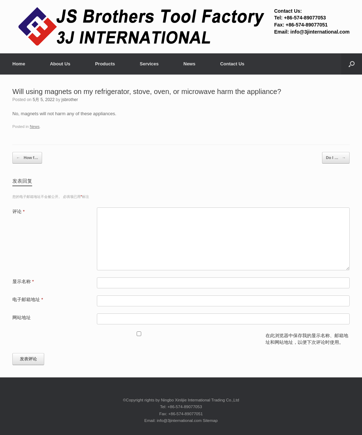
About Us (60, 63)
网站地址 (21, 317)
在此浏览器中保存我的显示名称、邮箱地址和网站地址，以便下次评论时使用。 (306, 339)
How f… (27, 157)
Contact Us (232, 63)
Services (149, 63)
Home (18, 63)
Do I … (336, 157)
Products (105, 63)
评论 (18, 211)
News (189, 63)
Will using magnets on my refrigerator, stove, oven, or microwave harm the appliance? (146, 91)
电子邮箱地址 (27, 299)
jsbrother (70, 99)
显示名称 (23, 281)
